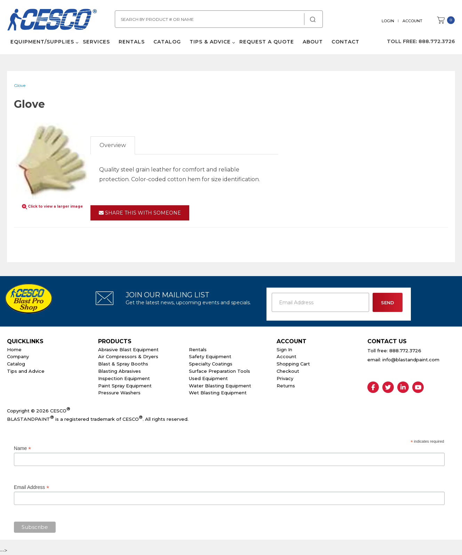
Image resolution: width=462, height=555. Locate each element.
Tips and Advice (26, 371)
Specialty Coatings (210, 364)
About (313, 42)
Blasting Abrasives (119, 371)
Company (18, 356)
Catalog (167, 42)
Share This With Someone (140, 213)
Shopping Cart (293, 364)
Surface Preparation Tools (219, 371)
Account (412, 20)
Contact (345, 42)
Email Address (31, 487)
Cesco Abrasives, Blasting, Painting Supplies (52, 20)
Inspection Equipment (124, 378)
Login (388, 20)
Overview (112, 145)
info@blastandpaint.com (410, 359)
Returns (286, 385)
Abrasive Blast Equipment (128, 349)
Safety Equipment (210, 356)
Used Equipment (208, 378)
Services (96, 42)
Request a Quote (266, 42)
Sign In (284, 349)
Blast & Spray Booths (123, 364)
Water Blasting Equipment (220, 385)
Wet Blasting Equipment (218, 392)
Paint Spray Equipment (125, 385)
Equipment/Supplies (42, 42)
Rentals (132, 42)
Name (22, 448)
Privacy (285, 378)
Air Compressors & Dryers (128, 356)
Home (14, 349)
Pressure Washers (119, 392)
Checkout (288, 371)
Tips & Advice (210, 42)
